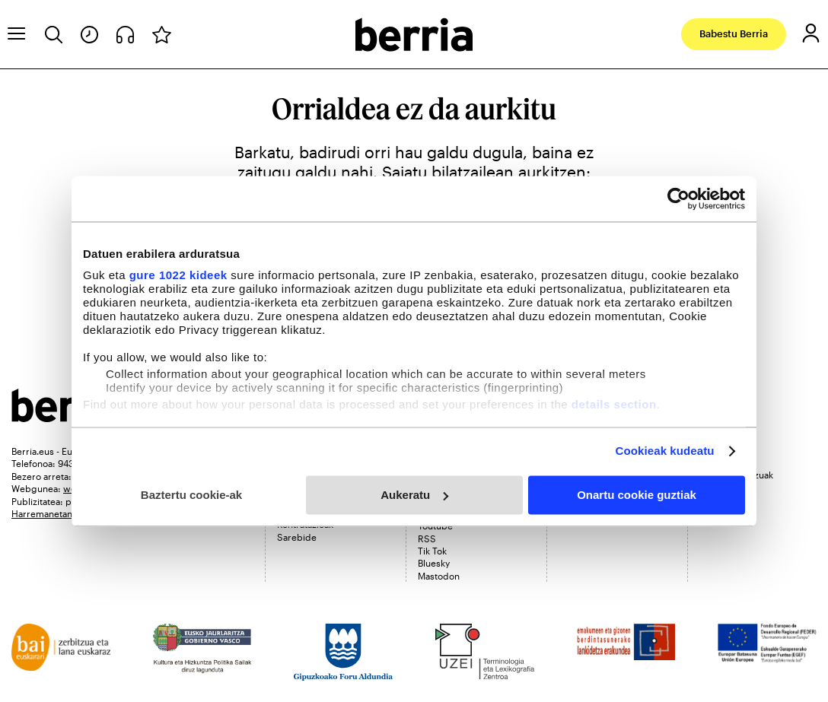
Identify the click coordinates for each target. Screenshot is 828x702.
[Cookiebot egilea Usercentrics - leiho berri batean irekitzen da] (678, 198)
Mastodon (439, 575)
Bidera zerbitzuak (736, 474)
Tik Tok (432, 550)
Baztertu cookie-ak (191, 494)
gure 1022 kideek (178, 274)
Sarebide (297, 537)
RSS (427, 538)
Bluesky (434, 562)
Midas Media (726, 486)
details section (614, 404)
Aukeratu (414, 494)
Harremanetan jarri (51, 513)
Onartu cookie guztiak (636, 494)
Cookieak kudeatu (665, 450)
